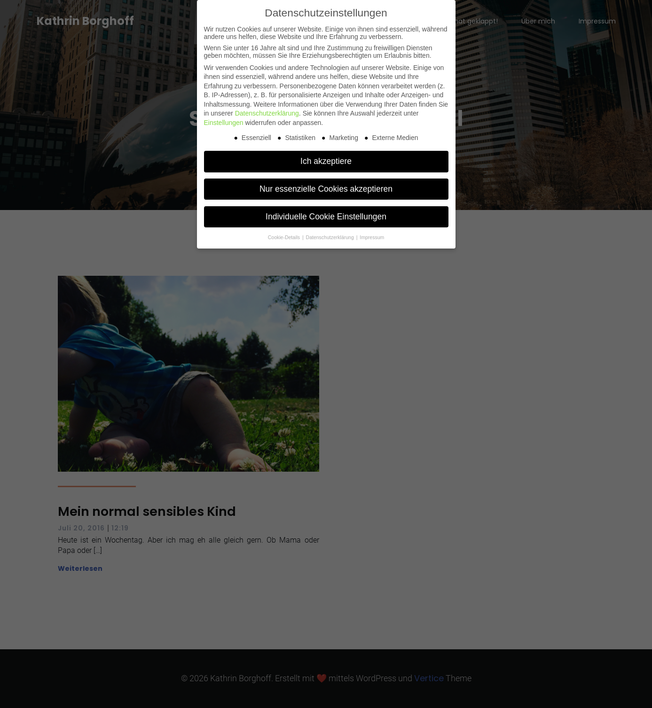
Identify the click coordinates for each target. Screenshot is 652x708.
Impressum (372, 237)
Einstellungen (224, 122)
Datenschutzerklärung (267, 113)
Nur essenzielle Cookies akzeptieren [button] (326, 189)
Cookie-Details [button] (284, 237)
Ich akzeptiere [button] (326, 161)
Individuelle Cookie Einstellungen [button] (326, 216)
